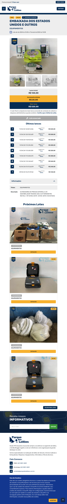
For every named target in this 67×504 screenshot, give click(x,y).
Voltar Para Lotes (50, 407)
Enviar (53, 426)
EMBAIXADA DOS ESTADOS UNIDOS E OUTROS (30, 22)
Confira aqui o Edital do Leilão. (47, 113)
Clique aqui (15, 2)
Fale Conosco (16, 459)
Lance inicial (33, 90)
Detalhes (34, 252)
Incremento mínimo (33, 97)
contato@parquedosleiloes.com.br (24, 471)
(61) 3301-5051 (22, 463)
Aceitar (53, 500)
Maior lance (33, 104)
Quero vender (60, 2)
